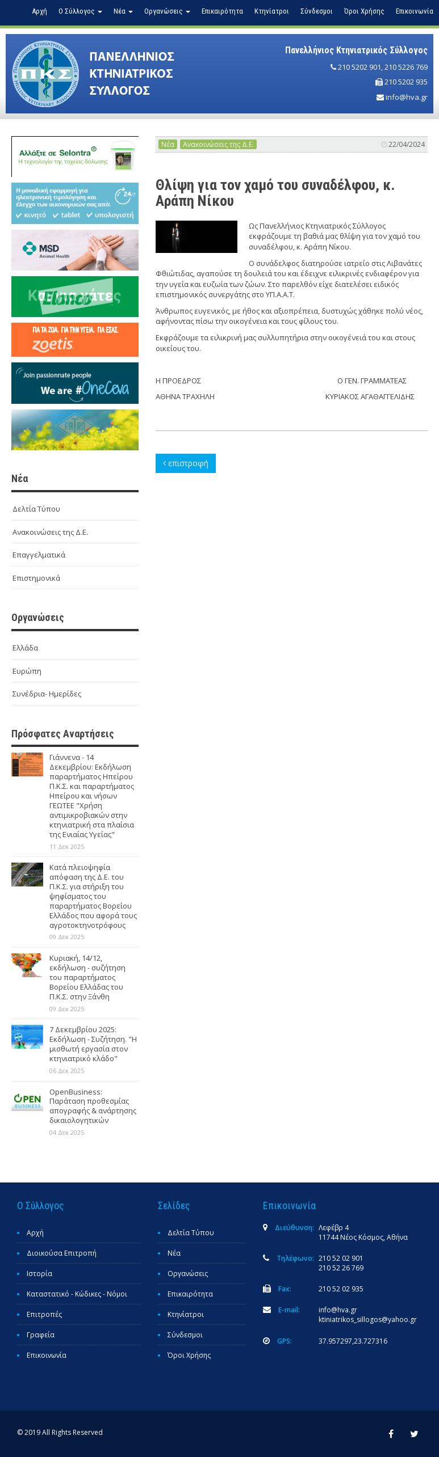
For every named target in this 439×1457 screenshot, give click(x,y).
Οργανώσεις (188, 1273)
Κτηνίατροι (271, 11)
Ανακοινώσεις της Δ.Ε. (50, 532)
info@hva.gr (407, 97)
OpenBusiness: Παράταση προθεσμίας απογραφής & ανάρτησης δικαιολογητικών (92, 1106)
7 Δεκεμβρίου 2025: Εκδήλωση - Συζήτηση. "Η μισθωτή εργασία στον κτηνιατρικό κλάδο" (93, 1043)
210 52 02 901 (341, 1258)
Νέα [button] (123, 11)
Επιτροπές (44, 1314)
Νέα (167, 144)
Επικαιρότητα (222, 11)
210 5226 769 (406, 67)
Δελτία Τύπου (36, 509)
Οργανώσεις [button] (167, 11)
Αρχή (39, 11)
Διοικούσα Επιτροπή (62, 1253)
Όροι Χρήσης (364, 11)
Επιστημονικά (36, 578)
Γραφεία (41, 1335)
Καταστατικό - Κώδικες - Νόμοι (77, 1294)
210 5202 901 (359, 67)
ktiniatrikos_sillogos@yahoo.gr (368, 1319)
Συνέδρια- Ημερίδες (46, 694)
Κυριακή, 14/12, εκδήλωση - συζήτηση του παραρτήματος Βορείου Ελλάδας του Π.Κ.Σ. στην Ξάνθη (87, 977)
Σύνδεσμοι (316, 11)
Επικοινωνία (414, 11)
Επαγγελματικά (38, 555)
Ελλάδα (25, 648)
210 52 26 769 (341, 1268)
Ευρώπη (26, 671)
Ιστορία (39, 1273)
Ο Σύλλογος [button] (80, 11)
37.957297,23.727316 (353, 1341)
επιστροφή (185, 463)
